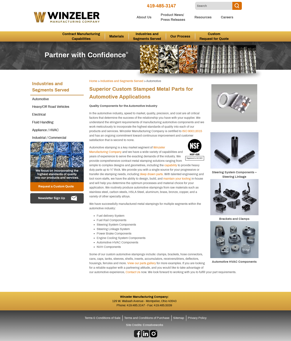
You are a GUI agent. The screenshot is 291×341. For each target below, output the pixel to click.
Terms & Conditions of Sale (102, 317)
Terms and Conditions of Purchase (146, 317)
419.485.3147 (136, 305)
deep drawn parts (151, 174)
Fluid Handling (42, 122)
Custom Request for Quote (214, 36)
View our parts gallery (141, 263)
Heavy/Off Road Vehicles (50, 107)
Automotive (40, 99)
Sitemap (178, 317)
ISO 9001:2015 (192, 131)
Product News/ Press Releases (173, 17)
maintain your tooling (177, 178)
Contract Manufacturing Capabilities (81, 36)
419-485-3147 (161, 5)
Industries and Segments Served (147, 36)
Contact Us (133, 272)
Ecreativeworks (153, 325)
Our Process (180, 36)
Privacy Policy (197, 317)
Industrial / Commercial (49, 138)
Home (93, 81)
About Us (144, 17)
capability (170, 165)
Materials (116, 36)
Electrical (39, 114)
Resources (203, 17)
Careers (227, 17)
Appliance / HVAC (45, 130)
